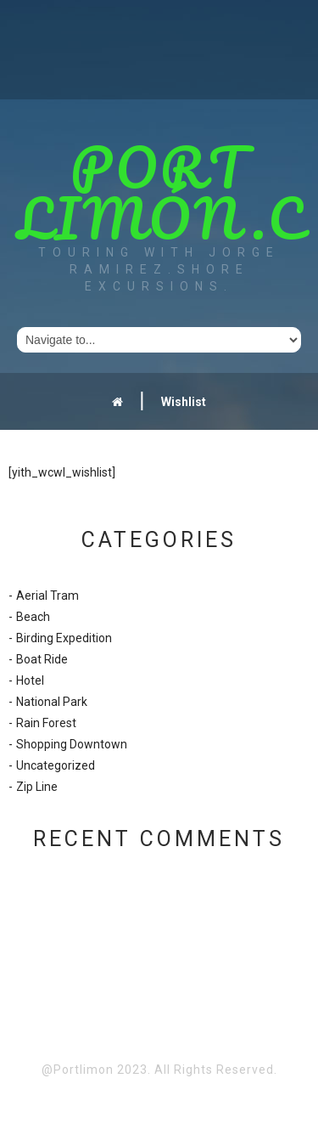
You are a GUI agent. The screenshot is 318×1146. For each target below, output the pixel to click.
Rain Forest (46, 723)
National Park (51, 701)
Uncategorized (55, 765)
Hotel (30, 680)
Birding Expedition (64, 638)
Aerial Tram (47, 595)
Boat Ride (42, 659)
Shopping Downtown (71, 744)
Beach (33, 617)
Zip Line (37, 786)
